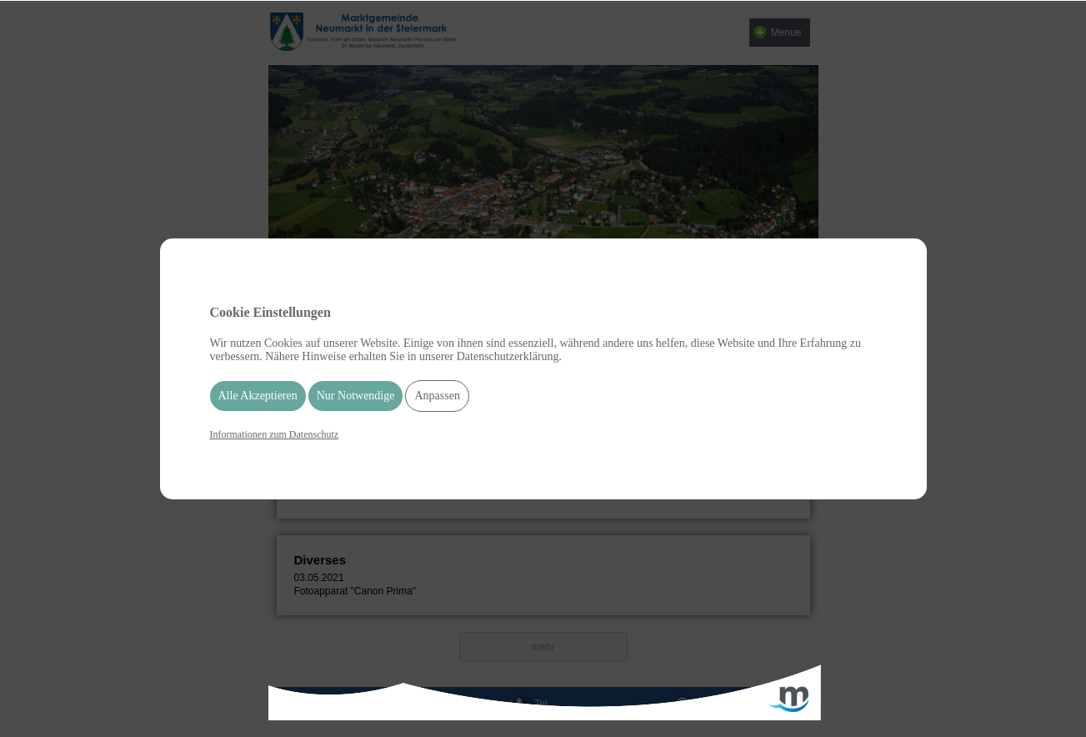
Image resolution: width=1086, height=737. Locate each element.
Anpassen (436, 395)
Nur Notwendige (356, 395)
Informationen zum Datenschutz (274, 434)
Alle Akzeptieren (258, 395)
